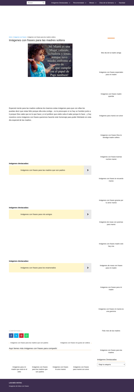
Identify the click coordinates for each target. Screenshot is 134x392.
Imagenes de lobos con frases (19, 386)
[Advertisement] (67, 21)
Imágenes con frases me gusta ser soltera (75, 343)
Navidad (122, 3)
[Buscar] (43, 2)
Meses (91, 3)
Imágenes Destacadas (59, 3)
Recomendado (78, 3)
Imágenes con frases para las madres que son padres (29, 343)
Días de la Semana (106, 3)
